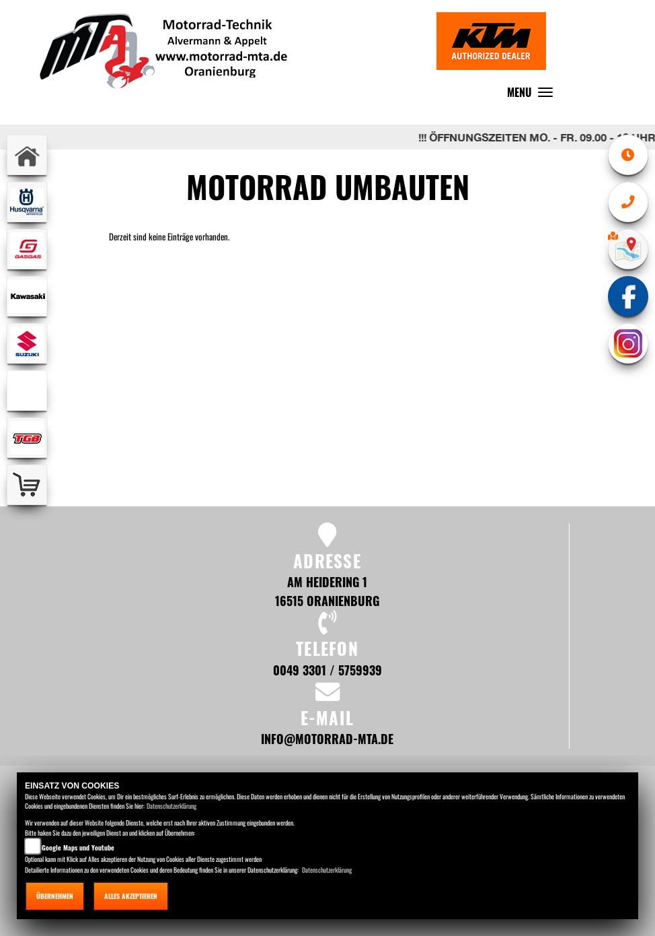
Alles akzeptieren (130, 896)
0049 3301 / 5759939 (327, 670)
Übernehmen (54, 896)
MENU (533, 95)
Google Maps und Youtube (78, 847)
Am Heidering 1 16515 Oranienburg (327, 590)
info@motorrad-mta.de (327, 738)
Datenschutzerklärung (171, 806)
